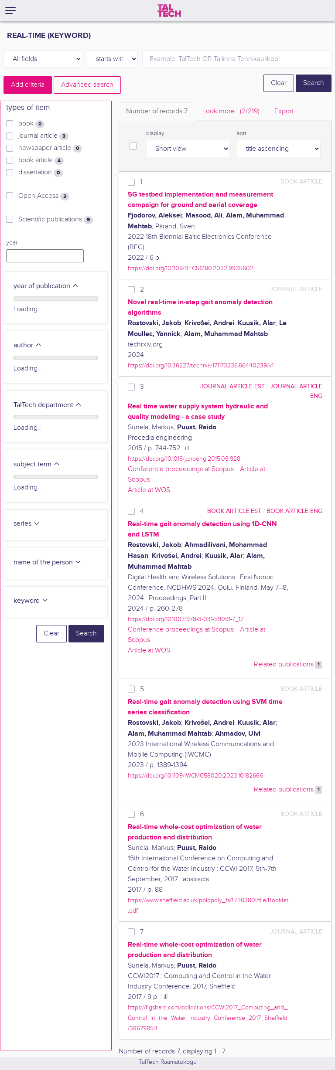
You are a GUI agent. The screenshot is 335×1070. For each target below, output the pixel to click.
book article (41, 160)
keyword (31, 601)
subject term (37, 464)
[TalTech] (169, 10)
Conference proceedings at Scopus (181, 469)
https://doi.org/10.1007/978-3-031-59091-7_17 (185, 619)
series (27, 524)
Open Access (43, 196)
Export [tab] (284, 111)
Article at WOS (149, 490)
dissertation (40, 172)
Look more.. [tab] (231, 111)
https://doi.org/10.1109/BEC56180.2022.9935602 (190, 268)
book (31, 123)
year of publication (46, 286)
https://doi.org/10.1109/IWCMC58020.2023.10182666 (195, 775)
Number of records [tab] (157, 111)
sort (241, 133)
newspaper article (50, 148)
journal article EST (232, 386)
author (28, 345)
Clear (279, 83)
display (155, 133)
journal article (43, 136)
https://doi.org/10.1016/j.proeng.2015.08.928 (184, 458)
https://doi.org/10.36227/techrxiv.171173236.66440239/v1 (200, 365)
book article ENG (294, 511)
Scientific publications (55, 219)
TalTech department (48, 405)
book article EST (234, 511)
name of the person (48, 562)
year (11, 242)
